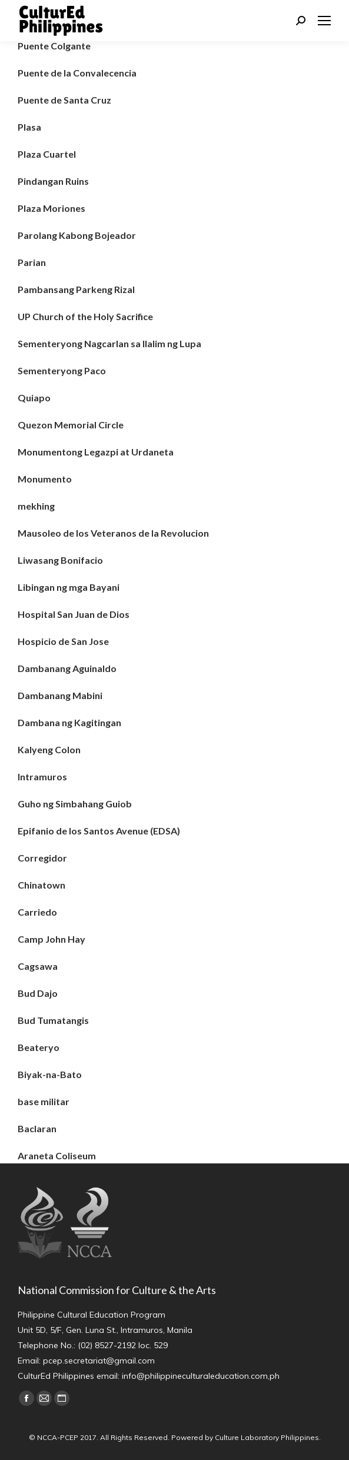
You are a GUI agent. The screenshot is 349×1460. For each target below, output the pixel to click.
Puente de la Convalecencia (77, 72)
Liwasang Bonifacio (60, 560)
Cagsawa (38, 966)
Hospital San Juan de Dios (73, 614)
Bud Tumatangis (53, 1020)
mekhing (36, 505)
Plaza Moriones (51, 208)
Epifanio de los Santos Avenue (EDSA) (99, 830)
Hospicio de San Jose (63, 641)
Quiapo (34, 397)
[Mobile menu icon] (324, 21)
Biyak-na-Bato (50, 1074)
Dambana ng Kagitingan (69, 722)
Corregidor (42, 857)
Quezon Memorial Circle (71, 424)
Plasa (29, 126)
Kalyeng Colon (49, 749)
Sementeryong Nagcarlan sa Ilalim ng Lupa (109, 343)
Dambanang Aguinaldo (67, 668)
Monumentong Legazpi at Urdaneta (96, 451)
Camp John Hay (51, 938)
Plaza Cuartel (47, 153)
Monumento (45, 478)
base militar (43, 1101)
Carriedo (37, 911)
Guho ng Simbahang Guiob (75, 803)
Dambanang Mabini (60, 695)
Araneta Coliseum (57, 1155)
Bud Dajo (38, 993)
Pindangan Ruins (53, 181)
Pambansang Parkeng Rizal (76, 289)
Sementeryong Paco (62, 370)
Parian (32, 262)
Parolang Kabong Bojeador (77, 235)
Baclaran (37, 1128)
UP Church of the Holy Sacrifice (85, 316)
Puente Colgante (54, 45)
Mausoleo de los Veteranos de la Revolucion (113, 532)
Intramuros (42, 776)
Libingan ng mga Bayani (68, 587)
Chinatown (41, 884)
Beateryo (38, 1047)
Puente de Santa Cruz (64, 99)
